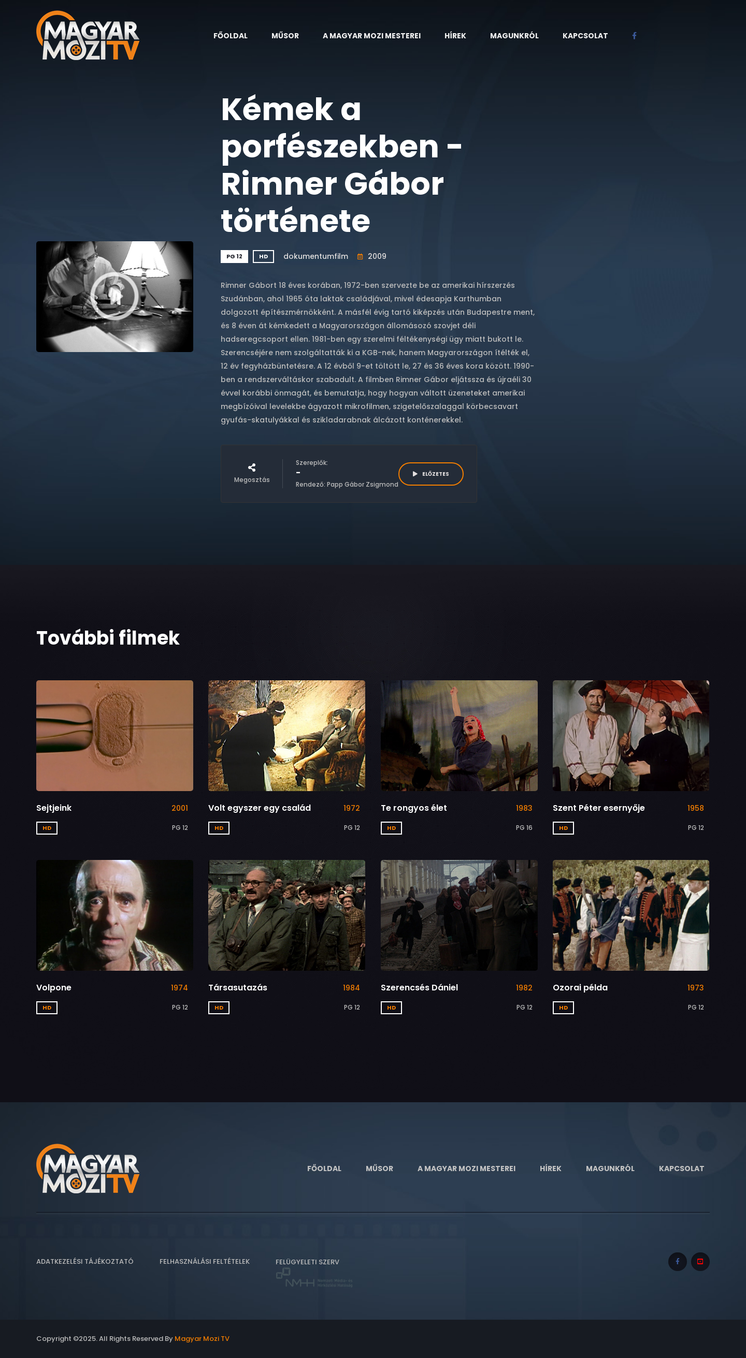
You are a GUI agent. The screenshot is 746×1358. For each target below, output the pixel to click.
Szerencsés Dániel (419, 988)
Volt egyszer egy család (259, 808)
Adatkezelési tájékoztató (85, 1261)
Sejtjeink (53, 808)
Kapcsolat (585, 36)
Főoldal (230, 36)
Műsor (285, 36)
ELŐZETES (431, 474)
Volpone (53, 988)
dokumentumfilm (315, 256)
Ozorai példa (580, 988)
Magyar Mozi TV (202, 1339)
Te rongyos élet (414, 808)
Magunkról (514, 36)
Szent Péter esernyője (599, 808)
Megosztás (252, 473)
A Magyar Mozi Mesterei (372, 36)
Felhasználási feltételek (205, 1261)
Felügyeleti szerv (314, 1273)
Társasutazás (237, 988)
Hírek (455, 36)
